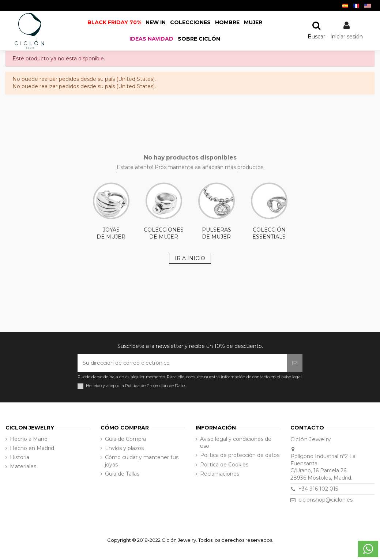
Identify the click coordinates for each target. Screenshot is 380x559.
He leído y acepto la (136, 385)
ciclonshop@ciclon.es (325, 499)
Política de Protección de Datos (155, 385)
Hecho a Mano (29, 439)
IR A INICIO (190, 258)
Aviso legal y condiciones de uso (235, 443)
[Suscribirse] (294, 363)
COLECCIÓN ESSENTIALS (269, 211)
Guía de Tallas (122, 473)
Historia (19, 457)
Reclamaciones (219, 473)
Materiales (23, 466)
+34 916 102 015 (318, 488)
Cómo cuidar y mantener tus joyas (141, 461)
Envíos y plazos (124, 448)
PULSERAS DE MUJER (216, 211)
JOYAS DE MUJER (111, 211)
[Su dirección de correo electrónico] (182, 363)
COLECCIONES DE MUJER (164, 211)
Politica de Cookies (224, 464)
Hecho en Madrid (32, 448)
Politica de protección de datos (239, 455)
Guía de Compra (125, 439)
